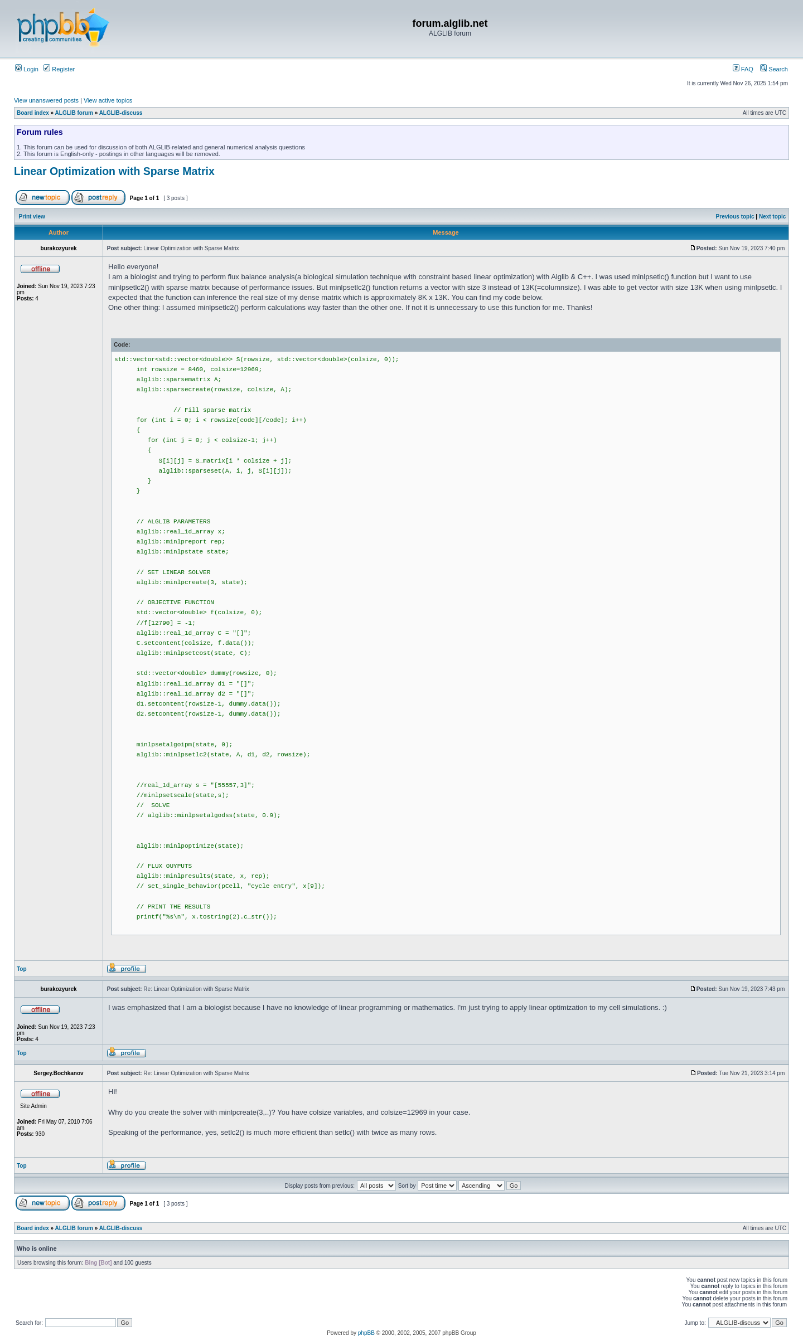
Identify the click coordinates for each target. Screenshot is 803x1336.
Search (774, 69)
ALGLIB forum (74, 113)
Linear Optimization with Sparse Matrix (114, 171)
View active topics (108, 100)
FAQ (743, 69)
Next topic (772, 216)
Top (22, 969)
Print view (32, 216)
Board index (33, 113)
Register (59, 69)
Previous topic (735, 216)
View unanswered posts (46, 100)
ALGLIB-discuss (121, 113)
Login (26, 69)
